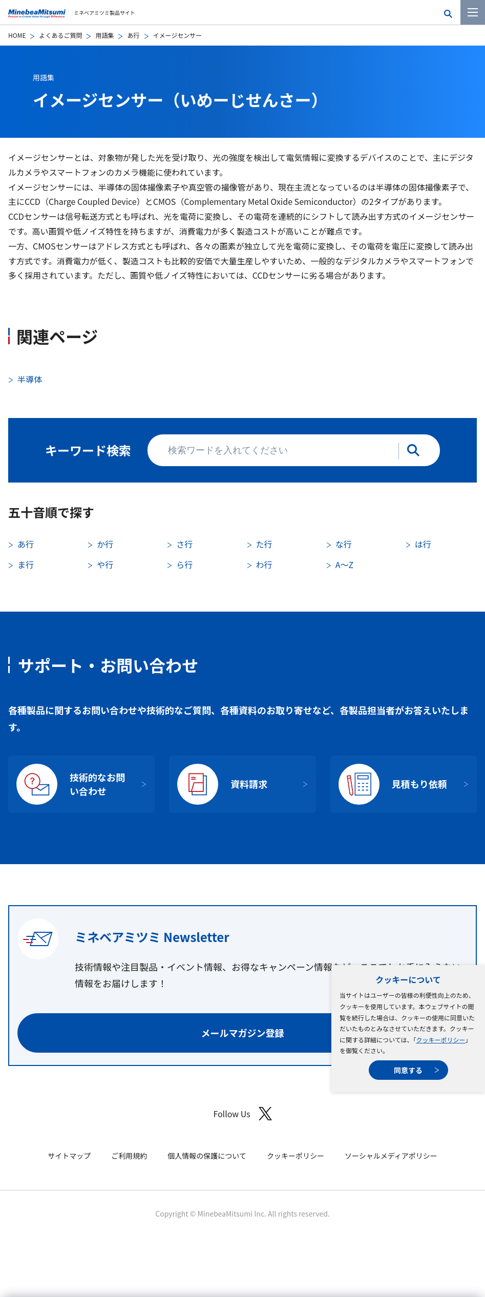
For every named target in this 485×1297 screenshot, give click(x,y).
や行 (105, 564)
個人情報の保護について (206, 1155)
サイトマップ (69, 1155)
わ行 (264, 564)
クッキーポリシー (440, 1039)
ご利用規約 (129, 1155)
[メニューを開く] (472, 12)
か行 (105, 544)
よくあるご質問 (60, 35)
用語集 (104, 35)
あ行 (133, 35)
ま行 (25, 564)
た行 (264, 544)
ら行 (184, 564)
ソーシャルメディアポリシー (391, 1155)
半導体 (29, 379)
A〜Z (344, 564)
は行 (423, 544)
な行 (343, 544)
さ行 (184, 544)
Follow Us (242, 1114)
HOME (17, 35)
